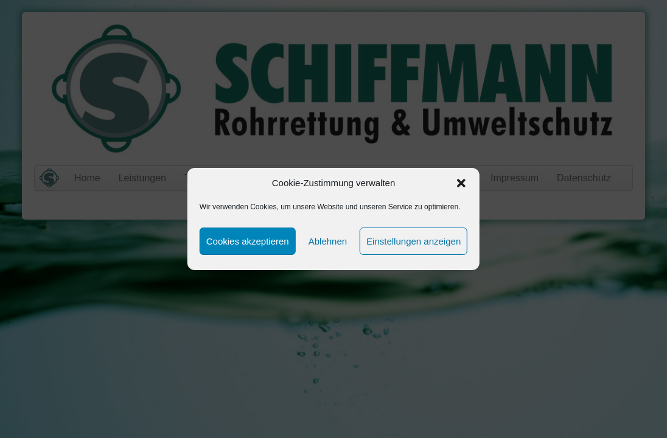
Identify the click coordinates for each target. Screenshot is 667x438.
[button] (461, 183)
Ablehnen (328, 241)
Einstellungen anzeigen (413, 241)
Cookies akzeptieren (247, 241)
